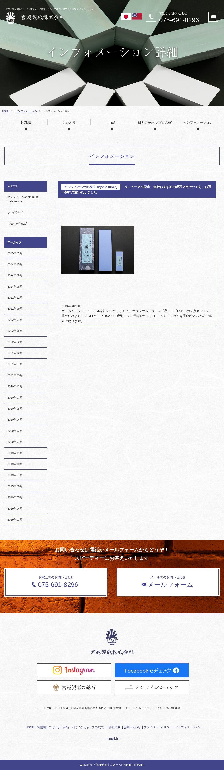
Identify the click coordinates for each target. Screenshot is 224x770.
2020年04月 (15, 419)
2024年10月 (15, 264)
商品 (112, 122)
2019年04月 (15, 508)
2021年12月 (15, 353)
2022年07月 (15, 319)
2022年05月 (15, 330)
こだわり (69, 122)
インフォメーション (26, 111)
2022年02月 (15, 342)
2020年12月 (15, 386)
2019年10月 (15, 464)
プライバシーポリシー (158, 727)
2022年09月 (15, 308)
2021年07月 (15, 364)
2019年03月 (15, 519)
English (113, 738)
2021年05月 (15, 375)
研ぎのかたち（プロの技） (89, 727)
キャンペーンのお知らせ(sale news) (22, 199)
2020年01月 (15, 441)
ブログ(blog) (15, 212)
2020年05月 (15, 408)
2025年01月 (15, 253)
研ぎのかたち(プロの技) (155, 122)
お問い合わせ (132, 727)
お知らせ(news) (17, 223)
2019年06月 (15, 486)
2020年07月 (15, 397)
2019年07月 (15, 475)
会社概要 (114, 727)
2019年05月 (15, 497)
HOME (5, 111)
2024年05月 (15, 286)
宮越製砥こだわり (48, 727)
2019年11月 (15, 453)
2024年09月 (15, 275)
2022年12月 (15, 297)
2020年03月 (15, 430)
